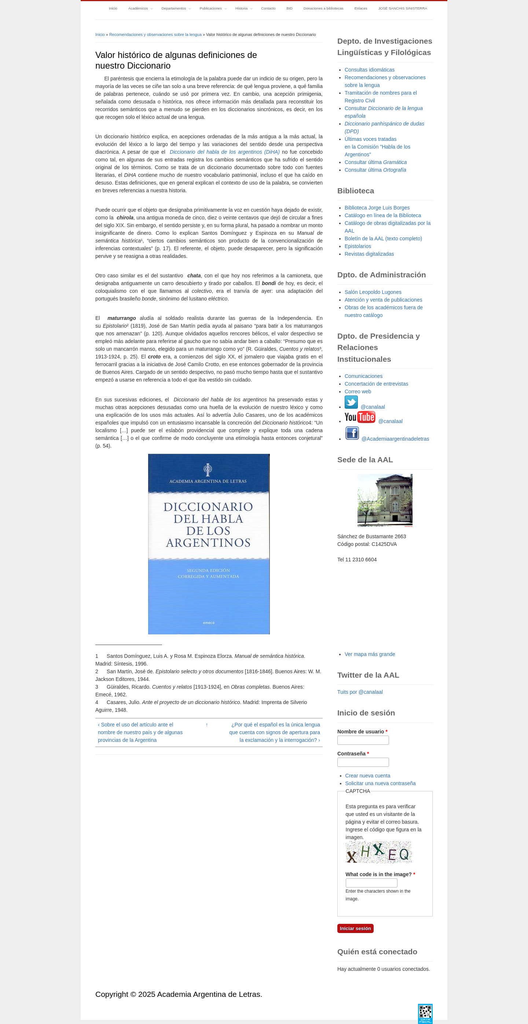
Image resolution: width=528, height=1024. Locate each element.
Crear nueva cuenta (367, 776)
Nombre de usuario (362, 732)
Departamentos (173, 9)
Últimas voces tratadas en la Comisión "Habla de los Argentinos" (377, 146)
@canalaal (365, 407)
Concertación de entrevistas (376, 384)
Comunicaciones (364, 376)
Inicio (113, 8)
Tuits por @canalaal (360, 692)
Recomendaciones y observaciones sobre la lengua (155, 34)
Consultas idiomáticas (370, 70)
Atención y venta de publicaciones (383, 300)
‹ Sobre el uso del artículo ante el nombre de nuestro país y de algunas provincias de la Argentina (140, 732)
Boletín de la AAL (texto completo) (383, 238)
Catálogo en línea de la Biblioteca (383, 215)
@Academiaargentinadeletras (387, 439)
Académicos (138, 9)
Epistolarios (358, 246)
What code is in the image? (380, 874)
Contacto (268, 8)
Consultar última (376, 162)
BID (289, 8)
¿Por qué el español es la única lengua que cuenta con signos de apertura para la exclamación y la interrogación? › (274, 732)
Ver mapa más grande (370, 654)
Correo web (358, 391)
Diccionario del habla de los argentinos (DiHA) (225, 152)
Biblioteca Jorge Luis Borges (377, 208)
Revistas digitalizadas (369, 254)
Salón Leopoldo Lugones (373, 292)
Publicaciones (210, 9)
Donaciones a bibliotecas (324, 8)
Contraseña (353, 754)
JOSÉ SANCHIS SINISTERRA (402, 8)
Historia (241, 9)
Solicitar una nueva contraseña (380, 783)
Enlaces (361, 8)
